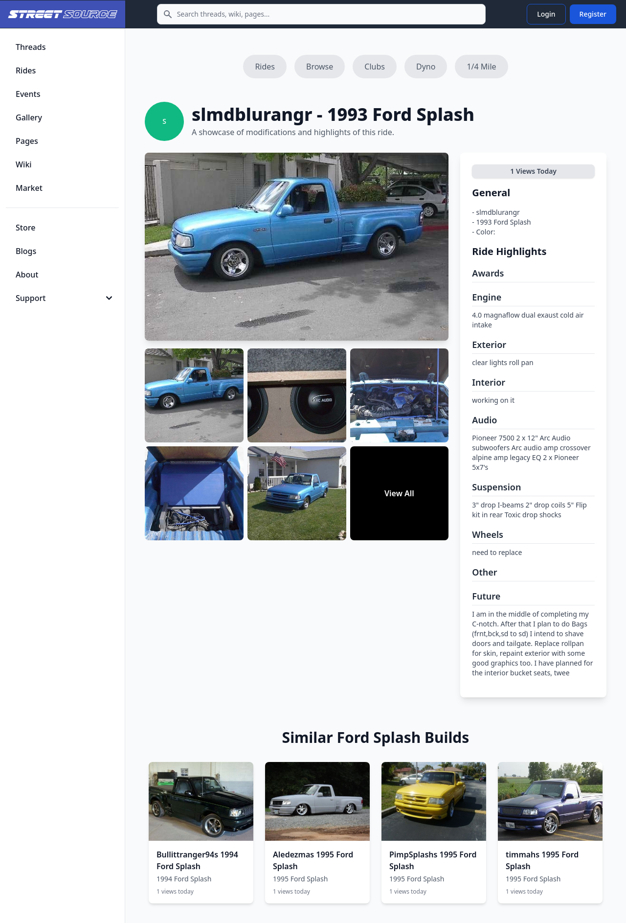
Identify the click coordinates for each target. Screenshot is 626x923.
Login (546, 14)
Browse (319, 66)
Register (593, 14)
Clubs (374, 66)
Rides (265, 66)
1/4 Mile (481, 66)
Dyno (425, 66)
